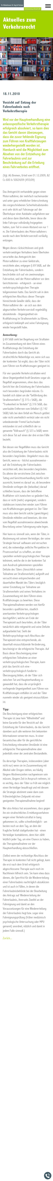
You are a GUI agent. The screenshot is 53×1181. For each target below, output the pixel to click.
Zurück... (7, 938)
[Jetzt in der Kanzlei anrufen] (47, 1175)
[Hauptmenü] (48, 6)
